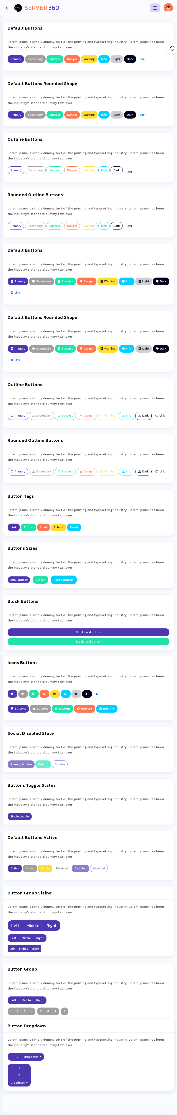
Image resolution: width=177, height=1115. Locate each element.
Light (116, 59)
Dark (130, 59)
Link (143, 59)
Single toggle (19, 816)
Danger (72, 59)
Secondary (35, 59)
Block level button (88, 632)
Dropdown (31, 1057)
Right (51, 925)
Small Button (19, 580)
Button (28, 527)
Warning (89, 59)
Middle (32, 925)
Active (14, 868)
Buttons (18, 708)
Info (104, 59)
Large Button (64, 580)
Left (15, 925)
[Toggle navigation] (155, 7)
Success (55, 59)
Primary (15, 59)
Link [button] (13, 527)
